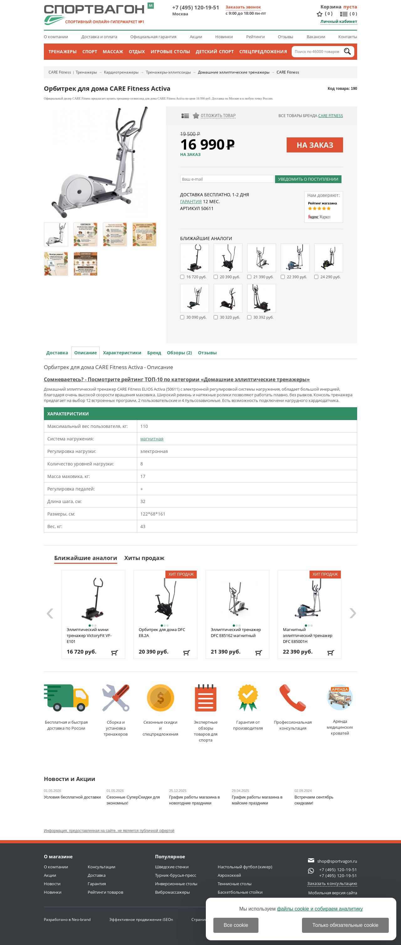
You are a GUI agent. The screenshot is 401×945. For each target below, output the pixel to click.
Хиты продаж (144, 558)
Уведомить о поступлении (308, 179)
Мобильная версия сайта (332, 893)
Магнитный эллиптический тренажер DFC (307, 635)
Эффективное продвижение (141, 919)
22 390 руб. (297, 277)
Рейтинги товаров (105, 892)
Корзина (331, 6)
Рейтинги (255, 36)
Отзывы (285, 36)
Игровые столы (170, 51)
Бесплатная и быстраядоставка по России (66, 707)
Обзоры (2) (179, 353)
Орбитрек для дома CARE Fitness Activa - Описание (108, 367)
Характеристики (122, 353)
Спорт (89, 51)
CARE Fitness (60, 72)
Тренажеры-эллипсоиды (168, 72)
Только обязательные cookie (345, 925)
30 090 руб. (196, 317)
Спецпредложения (263, 51)
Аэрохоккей (229, 875)
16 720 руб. (196, 277)
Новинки (224, 36)
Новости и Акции (69, 779)
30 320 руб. (230, 317)
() (328, 14)
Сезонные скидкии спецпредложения (160, 710)
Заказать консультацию (332, 883)
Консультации (101, 867)
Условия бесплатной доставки (72, 797)
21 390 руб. (263, 277)
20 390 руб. (230, 277)
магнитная (152, 439)
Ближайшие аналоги (85, 558)
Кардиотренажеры (121, 72)
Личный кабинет (338, 21)
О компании (56, 36)
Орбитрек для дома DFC (162, 632)
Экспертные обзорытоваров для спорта (205, 713)
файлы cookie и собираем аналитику (320, 909)
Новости (52, 883)
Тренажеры (63, 51)
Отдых (137, 51)
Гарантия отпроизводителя (248, 707)
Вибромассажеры (172, 892)
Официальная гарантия (153, 36)
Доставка (57, 353)
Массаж (113, 51)
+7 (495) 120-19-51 (195, 7)
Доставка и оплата (99, 36)
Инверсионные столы (176, 883)
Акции (196, 36)
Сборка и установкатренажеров (115, 710)
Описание (85, 353)
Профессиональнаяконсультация (293, 707)
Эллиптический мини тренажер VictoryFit (89, 635)
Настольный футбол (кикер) (245, 867)
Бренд (154, 353)
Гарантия (191, 201)
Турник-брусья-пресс (175, 875)
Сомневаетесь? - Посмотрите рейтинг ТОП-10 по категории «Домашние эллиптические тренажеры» (177, 379)
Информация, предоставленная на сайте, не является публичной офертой (109, 831)
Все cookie (236, 925)
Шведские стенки (172, 867)
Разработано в (67, 919)
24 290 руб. (330, 277)
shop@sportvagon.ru (337, 861)
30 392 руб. (263, 317)
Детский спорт (215, 51)
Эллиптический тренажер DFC (236, 632)
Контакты (347, 36)
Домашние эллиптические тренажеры (233, 72)
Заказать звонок (243, 7)
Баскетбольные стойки (240, 892)
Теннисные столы (235, 883)
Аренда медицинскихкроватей (340, 710)
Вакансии (316, 36)
